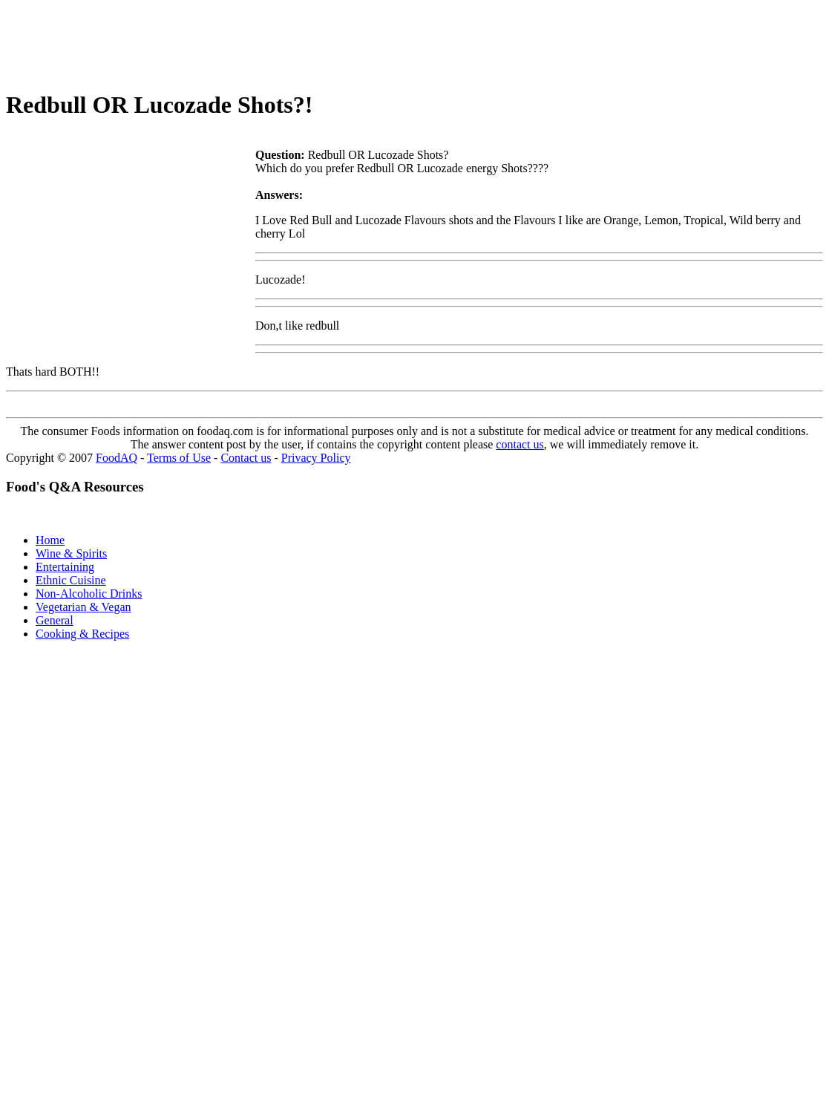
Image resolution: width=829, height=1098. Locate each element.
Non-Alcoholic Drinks (89, 593)
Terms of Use (179, 457)
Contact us (245, 457)
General (54, 620)
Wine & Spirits (71, 553)
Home (50, 540)
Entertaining (65, 567)
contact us (519, 444)
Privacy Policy (316, 457)
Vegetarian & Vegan (83, 607)
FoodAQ (116, 457)
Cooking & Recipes (82, 633)
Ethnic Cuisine (71, 580)
